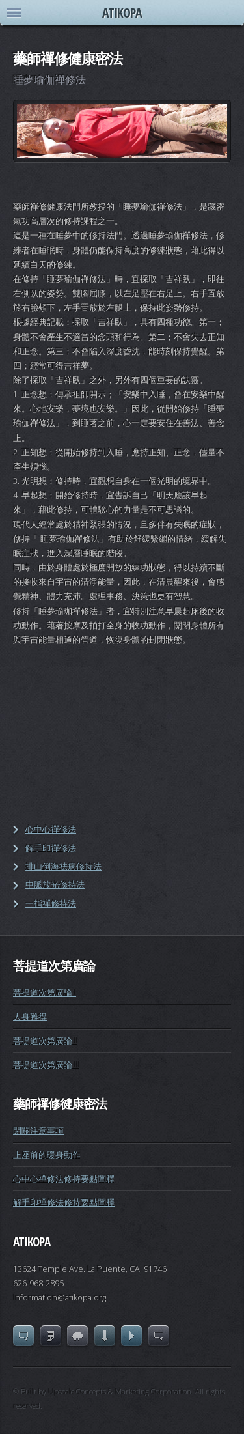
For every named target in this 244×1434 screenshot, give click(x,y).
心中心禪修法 (50, 829)
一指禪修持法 (50, 903)
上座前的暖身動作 (47, 1154)
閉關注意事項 (38, 1130)
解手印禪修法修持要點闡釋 (64, 1202)
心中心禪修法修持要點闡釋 (64, 1179)
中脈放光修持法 (55, 884)
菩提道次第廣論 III (46, 1065)
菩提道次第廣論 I (44, 992)
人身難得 (30, 1016)
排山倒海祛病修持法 (63, 866)
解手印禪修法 (50, 848)
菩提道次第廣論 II (45, 1041)
